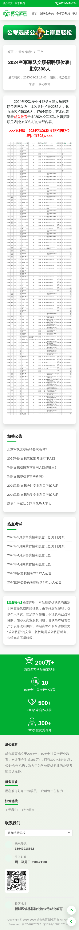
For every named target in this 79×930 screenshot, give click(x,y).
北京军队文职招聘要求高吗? (27, 449)
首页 (34, 13)
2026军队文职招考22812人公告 (29, 573)
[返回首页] (15, 13)
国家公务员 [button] (47, 13)
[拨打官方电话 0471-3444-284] (65, 3)
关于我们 (20, 3)
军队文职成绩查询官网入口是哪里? (31, 467)
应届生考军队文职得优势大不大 (29, 503)
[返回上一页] (71, 921)
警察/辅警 (25, 52)
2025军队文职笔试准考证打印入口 (31, 458)
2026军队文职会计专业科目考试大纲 (32, 485)
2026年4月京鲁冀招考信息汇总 (29, 555)
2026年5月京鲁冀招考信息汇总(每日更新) (36, 537)
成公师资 (8, 3)
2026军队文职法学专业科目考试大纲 (32, 494)
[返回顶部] (71, 910)
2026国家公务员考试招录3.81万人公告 (34, 582)
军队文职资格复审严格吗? (25, 476)
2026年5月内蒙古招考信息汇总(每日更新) (36, 546)
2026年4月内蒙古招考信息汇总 (29, 564)
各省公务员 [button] (63, 13)
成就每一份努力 (52, 791)
